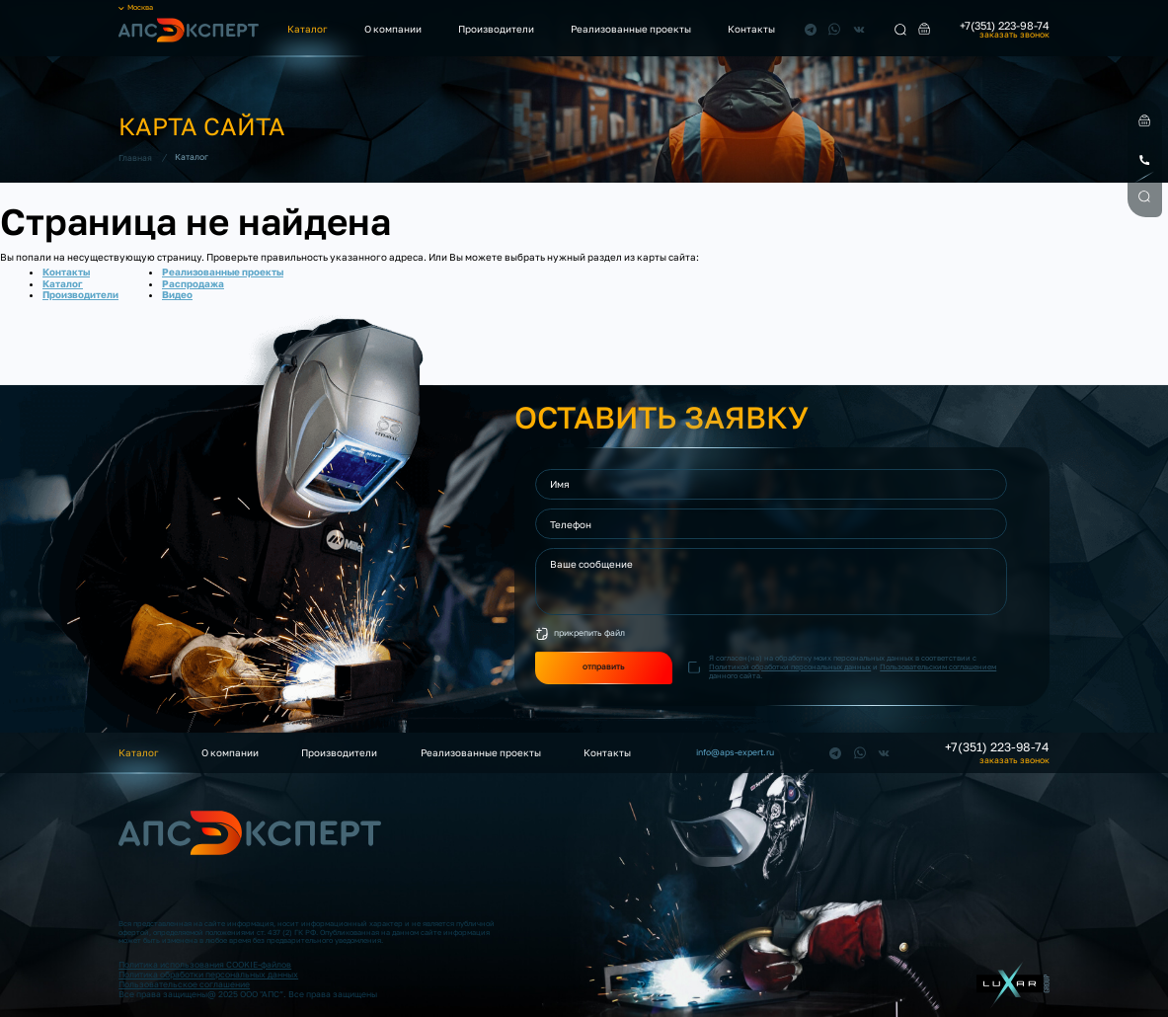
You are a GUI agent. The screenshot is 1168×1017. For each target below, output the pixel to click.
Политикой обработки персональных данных (790, 667)
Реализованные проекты (631, 29)
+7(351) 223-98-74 (1005, 25)
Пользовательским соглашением (938, 667)
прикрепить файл (589, 633)
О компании (393, 29)
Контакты (751, 29)
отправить (604, 666)
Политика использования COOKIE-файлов (204, 965)
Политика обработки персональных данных (208, 974)
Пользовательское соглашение (184, 984)
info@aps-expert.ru (735, 752)
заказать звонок (1014, 35)
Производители (496, 29)
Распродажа (193, 283)
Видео (177, 294)
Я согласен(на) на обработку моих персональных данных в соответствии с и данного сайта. (852, 667)
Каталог (307, 29)
